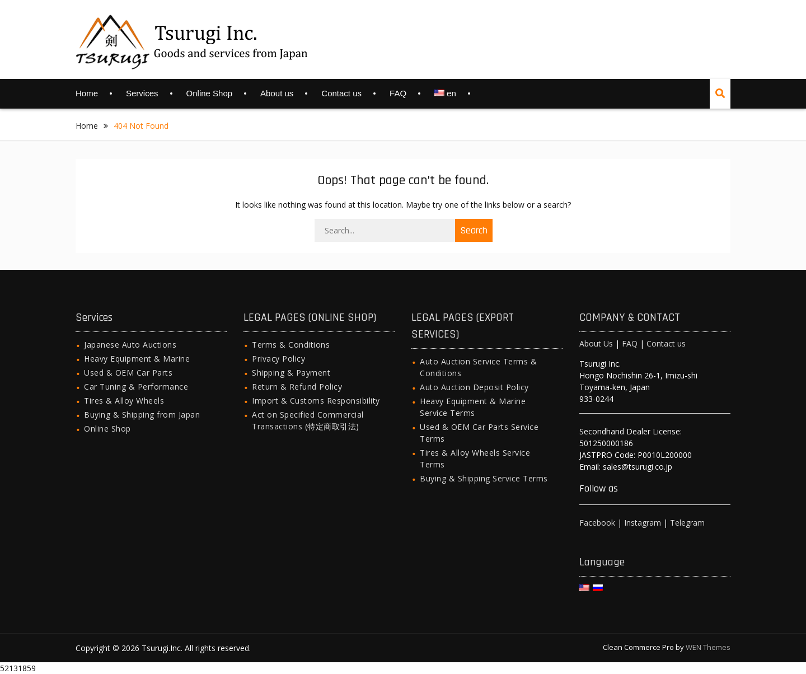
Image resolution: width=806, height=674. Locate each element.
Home (87, 93)
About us (276, 93)
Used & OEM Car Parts (128, 372)
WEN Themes (708, 647)
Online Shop (209, 93)
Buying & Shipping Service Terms (484, 478)
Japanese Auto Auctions (130, 344)
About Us (596, 343)
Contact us (341, 93)
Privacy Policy (278, 358)
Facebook (597, 522)
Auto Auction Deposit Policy (474, 387)
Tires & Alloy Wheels (124, 400)
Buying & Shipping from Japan (142, 414)
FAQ (398, 93)
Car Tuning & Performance (136, 386)
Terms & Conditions (291, 344)
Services (142, 93)
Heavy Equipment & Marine (137, 358)
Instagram (642, 522)
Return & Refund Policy (297, 386)
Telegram (687, 522)
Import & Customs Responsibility (316, 400)
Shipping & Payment (291, 372)
